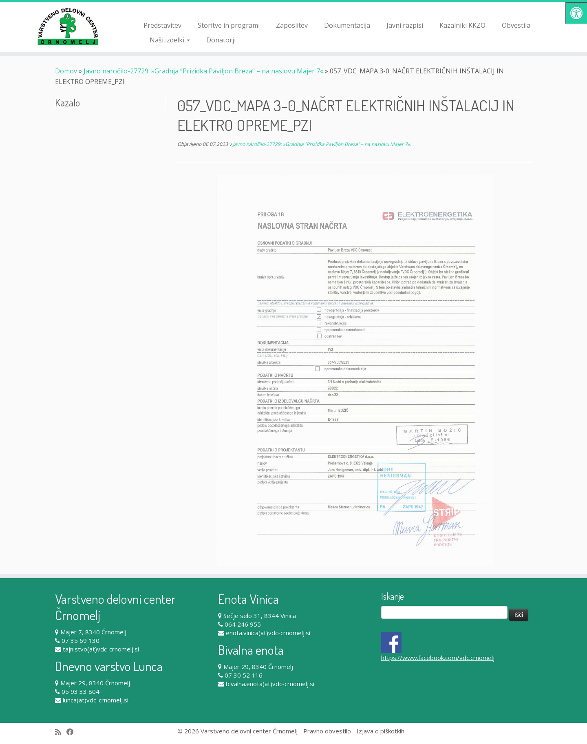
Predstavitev (162, 25)
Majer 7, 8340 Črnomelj (93, 632)
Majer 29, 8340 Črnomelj (95, 683)
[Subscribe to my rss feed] (60, 732)
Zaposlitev (292, 25)
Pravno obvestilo (327, 731)
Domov (66, 70)
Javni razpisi (404, 25)
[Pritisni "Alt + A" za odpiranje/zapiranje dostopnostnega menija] (576, 13)
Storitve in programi (229, 25)
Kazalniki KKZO (462, 25)
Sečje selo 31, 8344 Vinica (259, 616)
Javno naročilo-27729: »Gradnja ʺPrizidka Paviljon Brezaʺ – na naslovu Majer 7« (203, 70)
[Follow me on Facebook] (72, 732)
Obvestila (516, 25)
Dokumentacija (347, 25)
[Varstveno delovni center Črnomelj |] (67, 26)
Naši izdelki (170, 39)
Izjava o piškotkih (380, 731)
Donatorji (221, 39)
